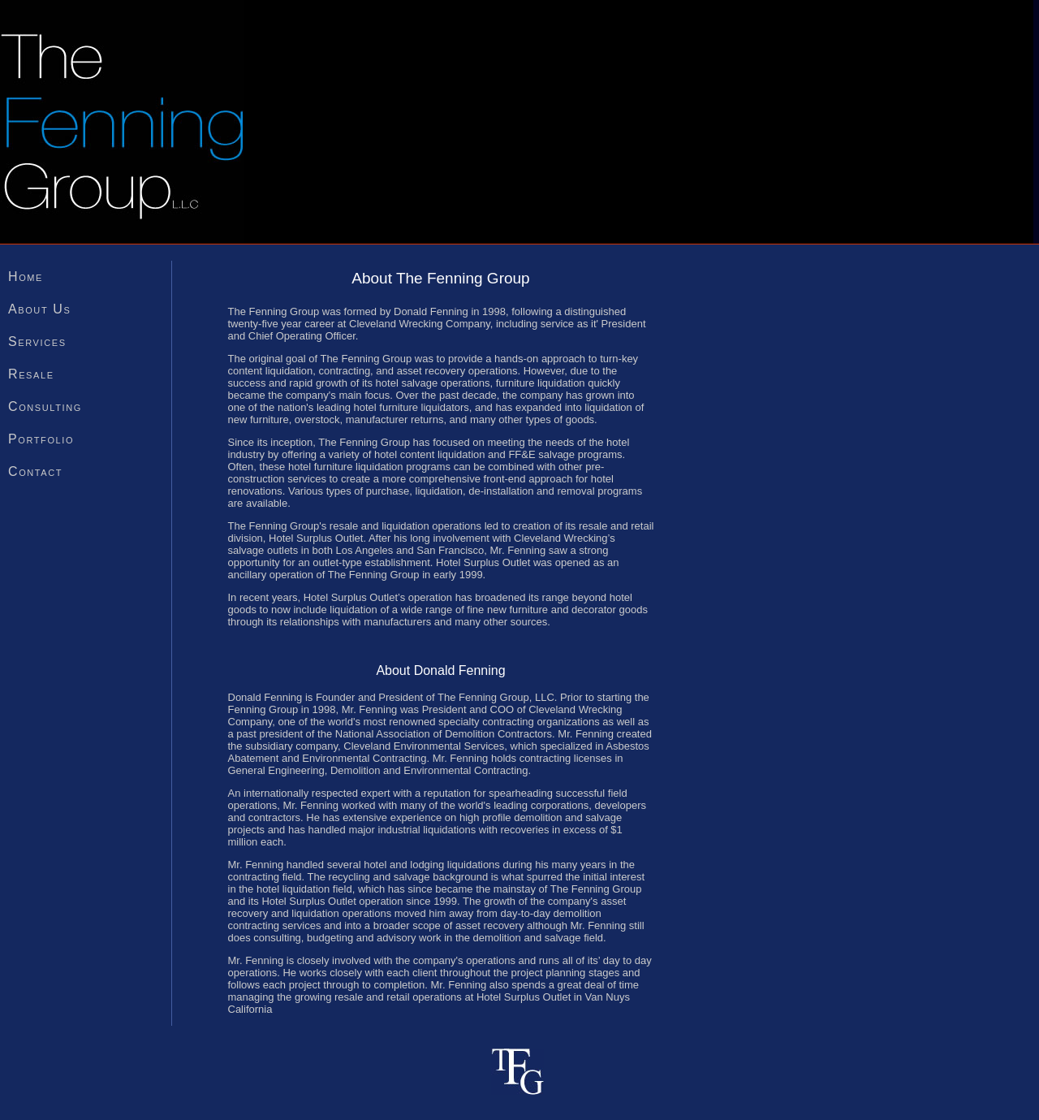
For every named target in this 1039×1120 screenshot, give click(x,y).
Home (25, 276)
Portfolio (41, 439)
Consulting (45, 406)
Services (37, 341)
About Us (39, 309)
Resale (31, 374)
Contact (35, 471)
